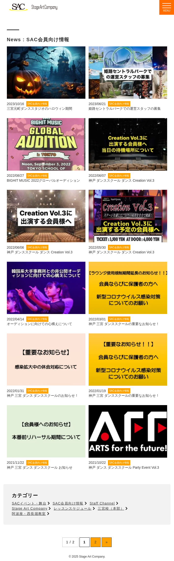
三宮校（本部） (111, 508)
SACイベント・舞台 (29, 503)
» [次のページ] (107, 542)
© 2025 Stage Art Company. (87, 556)
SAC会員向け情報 (68, 503)
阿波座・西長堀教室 (29, 514)
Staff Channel (102, 503)
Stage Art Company (29, 508)
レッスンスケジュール (73, 508)
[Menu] (166, 7)
